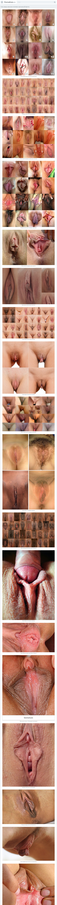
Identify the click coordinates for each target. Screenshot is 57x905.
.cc (10, 2)
